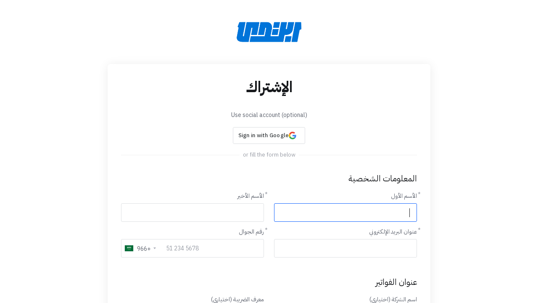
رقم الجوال (251, 231)
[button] (268, 135)
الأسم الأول (404, 195)
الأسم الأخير (250, 195)
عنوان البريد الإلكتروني (393, 231)
